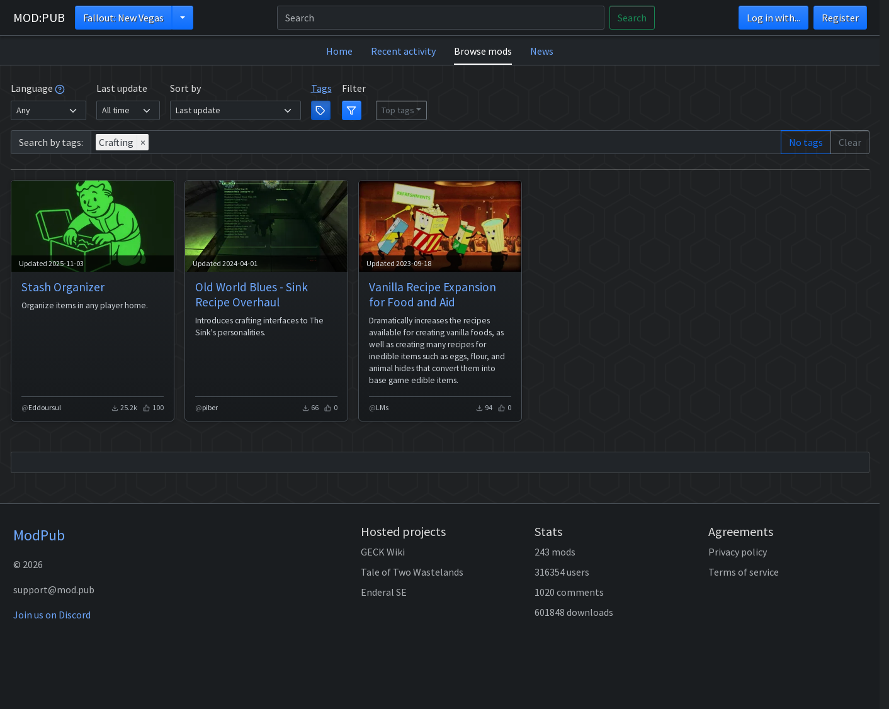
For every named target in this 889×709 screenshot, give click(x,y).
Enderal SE (384, 592)
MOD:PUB (39, 17)
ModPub (39, 535)
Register (840, 17)
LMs (382, 407)
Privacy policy (737, 551)
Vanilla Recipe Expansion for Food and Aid (432, 294)
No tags (806, 142)
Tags (321, 88)
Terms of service (743, 572)
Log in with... (773, 17)
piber (210, 407)
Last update (121, 88)
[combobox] (436, 142)
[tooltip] (60, 88)
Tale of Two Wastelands (412, 572)
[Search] (440, 18)
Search (632, 17)
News (541, 51)
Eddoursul (44, 407)
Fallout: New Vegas (123, 17)
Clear (850, 142)
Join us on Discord (52, 614)
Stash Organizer (63, 286)
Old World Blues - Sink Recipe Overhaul (251, 294)
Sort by (185, 88)
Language (38, 88)
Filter (354, 88)
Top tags (398, 110)
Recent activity (403, 51)
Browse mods (483, 51)
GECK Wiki (383, 551)
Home (339, 51)
